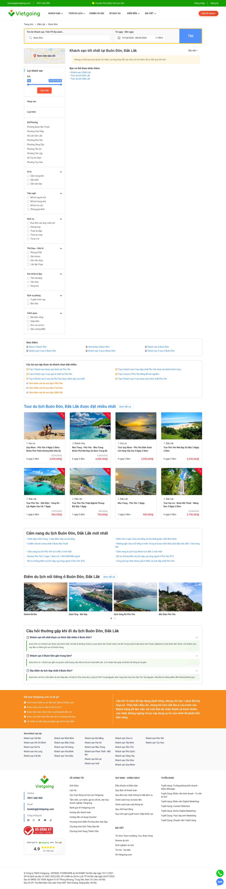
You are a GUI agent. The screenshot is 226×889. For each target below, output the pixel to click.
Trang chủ (28, 24)
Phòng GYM (36, 252)
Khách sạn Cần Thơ (124, 747)
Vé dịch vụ (115, 13)
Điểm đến (133, 13)
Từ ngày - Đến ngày (124, 32)
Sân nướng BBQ (37, 329)
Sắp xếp (193, 50)
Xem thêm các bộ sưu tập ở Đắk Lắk (46, 392)
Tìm (190, 36)
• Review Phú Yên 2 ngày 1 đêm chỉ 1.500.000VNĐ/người (53, 556)
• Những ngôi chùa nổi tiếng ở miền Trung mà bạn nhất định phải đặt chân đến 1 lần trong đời (157, 545)
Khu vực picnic (37, 325)
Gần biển (34, 180)
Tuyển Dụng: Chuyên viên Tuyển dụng (178, 820)
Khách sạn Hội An (93, 742)
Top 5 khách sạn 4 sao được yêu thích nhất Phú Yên (142, 379)
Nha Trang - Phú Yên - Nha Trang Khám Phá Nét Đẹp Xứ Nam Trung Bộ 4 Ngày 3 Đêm (89, 450)
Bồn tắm (34, 303)
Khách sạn (55, 13)
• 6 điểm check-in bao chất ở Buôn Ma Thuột (47, 543)
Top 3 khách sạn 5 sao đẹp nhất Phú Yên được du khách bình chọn (149, 369)
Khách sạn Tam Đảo (63, 756)
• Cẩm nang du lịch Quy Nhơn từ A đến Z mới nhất (138, 551)
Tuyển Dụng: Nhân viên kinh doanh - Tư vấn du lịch (181, 795)
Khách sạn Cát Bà (32, 756)
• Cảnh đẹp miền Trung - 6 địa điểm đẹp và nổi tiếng (50, 539)
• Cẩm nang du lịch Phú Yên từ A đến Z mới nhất (49, 551)
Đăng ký (214, 3)
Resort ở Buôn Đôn (36, 347)
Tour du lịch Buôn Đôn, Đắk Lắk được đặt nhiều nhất (70, 406)
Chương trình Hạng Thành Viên (84, 831)
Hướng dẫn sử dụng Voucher (83, 817)
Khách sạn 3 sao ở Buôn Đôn (41, 351)
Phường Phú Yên (35, 140)
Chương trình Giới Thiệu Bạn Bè (84, 826)
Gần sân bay (36, 184)
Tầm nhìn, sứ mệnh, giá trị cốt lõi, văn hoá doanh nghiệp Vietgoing (89, 801)
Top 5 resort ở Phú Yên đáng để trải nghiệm (138, 374)
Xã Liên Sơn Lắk (34, 136)
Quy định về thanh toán (126, 790)
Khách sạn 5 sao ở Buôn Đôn (160, 351)
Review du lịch (122, 840)
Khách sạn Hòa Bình (63, 751)
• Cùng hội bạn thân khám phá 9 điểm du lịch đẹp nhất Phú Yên (145, 561)
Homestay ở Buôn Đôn (97, 347)
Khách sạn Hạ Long (33, 751)
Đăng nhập (199, 3)
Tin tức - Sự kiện (123, 850)
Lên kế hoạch (208, 13)
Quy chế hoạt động (124, 809)
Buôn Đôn (53, 24)
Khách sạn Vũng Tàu (125, 756)
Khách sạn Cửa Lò (124, 738)
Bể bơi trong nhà (38, 201)
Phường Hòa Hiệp (35, 131)
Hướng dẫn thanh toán (80, 812)
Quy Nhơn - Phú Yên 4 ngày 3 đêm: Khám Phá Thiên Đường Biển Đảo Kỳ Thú (43, 450)
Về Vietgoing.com (123, 854)
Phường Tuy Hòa (35, 162)
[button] (111, 618)
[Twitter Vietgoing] (39, 820)
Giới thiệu (74, 785)
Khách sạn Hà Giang (64, 747)
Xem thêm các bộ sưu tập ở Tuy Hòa (46, 388)
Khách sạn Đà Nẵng (94, 738)
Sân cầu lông (36, 260)
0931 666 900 (43, 3)
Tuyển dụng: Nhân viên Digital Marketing (180, 801)
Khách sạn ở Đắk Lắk (81, 72)
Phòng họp (35, 227)
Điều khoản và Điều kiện (126, 785)
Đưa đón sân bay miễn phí (42, 223)
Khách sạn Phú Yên (155, 738)
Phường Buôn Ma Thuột (38, 127)
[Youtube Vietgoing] (45, 820)
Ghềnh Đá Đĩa (30, 614)
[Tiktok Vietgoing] (51, 820)
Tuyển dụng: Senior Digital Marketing (178, 811)
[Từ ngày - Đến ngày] (140, 38)
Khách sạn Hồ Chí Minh (35, 742)
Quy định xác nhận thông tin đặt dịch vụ (134, 795)
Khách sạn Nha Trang (95, 747)
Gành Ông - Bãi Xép (78, 614)
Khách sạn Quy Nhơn (125, 764)
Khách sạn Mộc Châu (64, 742)
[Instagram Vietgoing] (34, 820)
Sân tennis (35, 256)
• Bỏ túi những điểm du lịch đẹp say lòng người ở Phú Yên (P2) (55, 561)
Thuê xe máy (36, 235)
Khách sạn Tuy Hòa (155, 742)
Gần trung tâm (37, 176)
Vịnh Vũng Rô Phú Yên (124, 614)
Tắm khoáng (36, 278)
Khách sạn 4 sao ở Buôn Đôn (101, 351)
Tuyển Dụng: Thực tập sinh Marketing (178, 815)
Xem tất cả (125, 406)
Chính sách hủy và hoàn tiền (128, 800)
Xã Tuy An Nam (34, 158)
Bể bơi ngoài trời (38, 197)
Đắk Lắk (41, 24)
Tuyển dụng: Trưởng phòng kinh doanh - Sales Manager (179, 787)
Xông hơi (34, 286)
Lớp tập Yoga (36, 264)
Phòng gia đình (37, 209)
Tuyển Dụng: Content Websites (175, 806)
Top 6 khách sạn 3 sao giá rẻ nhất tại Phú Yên (50, 374)
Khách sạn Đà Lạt (93, 759)
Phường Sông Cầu (35, 144)
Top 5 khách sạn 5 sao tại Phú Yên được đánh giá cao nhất (57, 379)
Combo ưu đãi (96, 13)
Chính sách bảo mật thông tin (129, 804)
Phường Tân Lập (35, 153)
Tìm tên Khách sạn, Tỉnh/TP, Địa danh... (45, 32)
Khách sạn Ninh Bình (64, 738)
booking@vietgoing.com (40, 809)
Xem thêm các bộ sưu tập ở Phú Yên (46, 383)
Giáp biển (34, 321)
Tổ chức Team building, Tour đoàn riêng (134, 836)
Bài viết (150, 13)
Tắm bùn (34, 282)
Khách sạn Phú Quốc (125, 751)
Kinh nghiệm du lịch (124, 845)
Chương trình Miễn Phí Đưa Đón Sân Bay (89, 822)
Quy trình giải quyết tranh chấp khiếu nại (134, 814)
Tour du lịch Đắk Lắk (80, 75)
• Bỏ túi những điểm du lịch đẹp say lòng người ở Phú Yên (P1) (144, 556)
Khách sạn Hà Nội (32, 738)
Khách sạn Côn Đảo (124, 760)
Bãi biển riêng (36, 317)
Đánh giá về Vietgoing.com (82, 807)
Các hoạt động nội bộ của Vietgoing (86, 795)
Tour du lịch (76, 13)
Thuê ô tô (34, 239)
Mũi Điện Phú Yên (167, 614)
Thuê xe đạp (36, 231)
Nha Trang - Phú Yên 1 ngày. (131, 503)
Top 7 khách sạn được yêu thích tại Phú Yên (50, 369)
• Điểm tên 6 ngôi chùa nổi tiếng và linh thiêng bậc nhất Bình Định (146, 539)
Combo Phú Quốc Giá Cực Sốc (110, 3)
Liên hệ (73, 790)
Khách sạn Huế (92, 763)
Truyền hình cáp (37, 299)
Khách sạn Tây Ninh (124, 742)
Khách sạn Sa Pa (32, 747)
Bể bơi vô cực (36, 205)
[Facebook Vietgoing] (28, 820)
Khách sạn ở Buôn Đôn (157, 347)
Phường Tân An (34, 149)
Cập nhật (44, 90)
